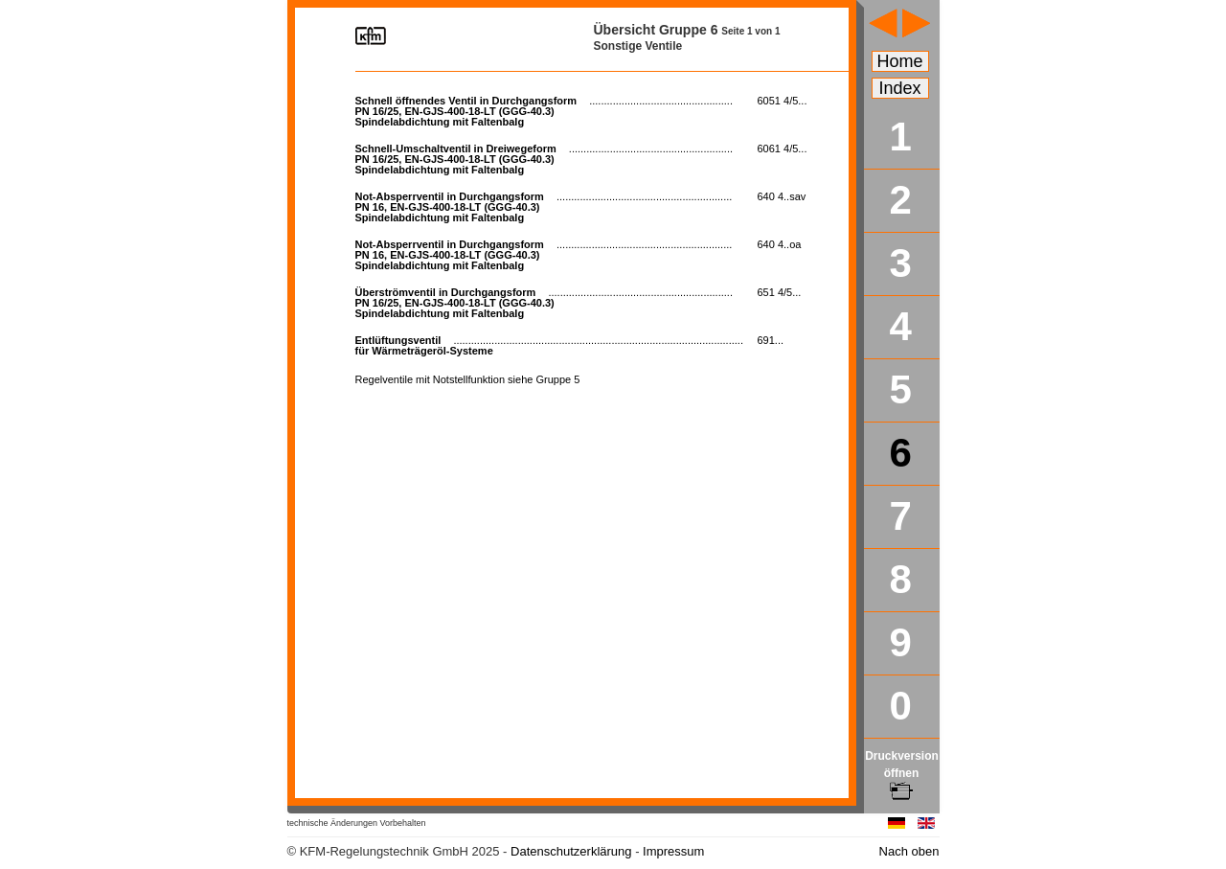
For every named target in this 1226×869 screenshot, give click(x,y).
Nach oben (909, 851)
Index (900, 88)
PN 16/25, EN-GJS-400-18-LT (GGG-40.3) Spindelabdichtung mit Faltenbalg (544, 111)
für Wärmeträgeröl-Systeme (549, 345)
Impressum (673, 851)
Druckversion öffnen (902, 773)
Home (900, 61)
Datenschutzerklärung (571, 851)
